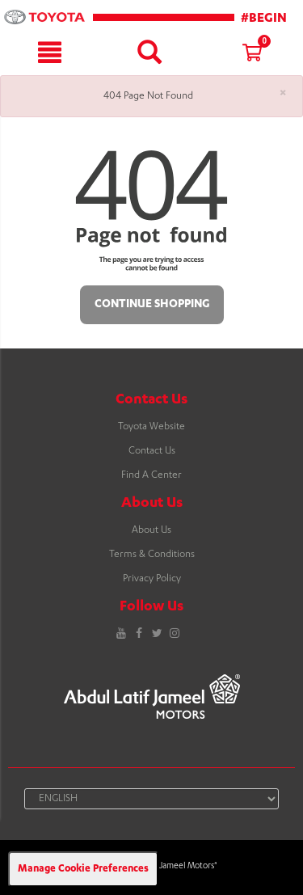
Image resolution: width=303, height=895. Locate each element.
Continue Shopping (152, 304)
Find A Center (151, 475)
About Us (151, 530)
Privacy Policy (152, 579)
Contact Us (151, 451)
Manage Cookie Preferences (83, 869)
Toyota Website (151, 427)
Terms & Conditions (152, 554)
